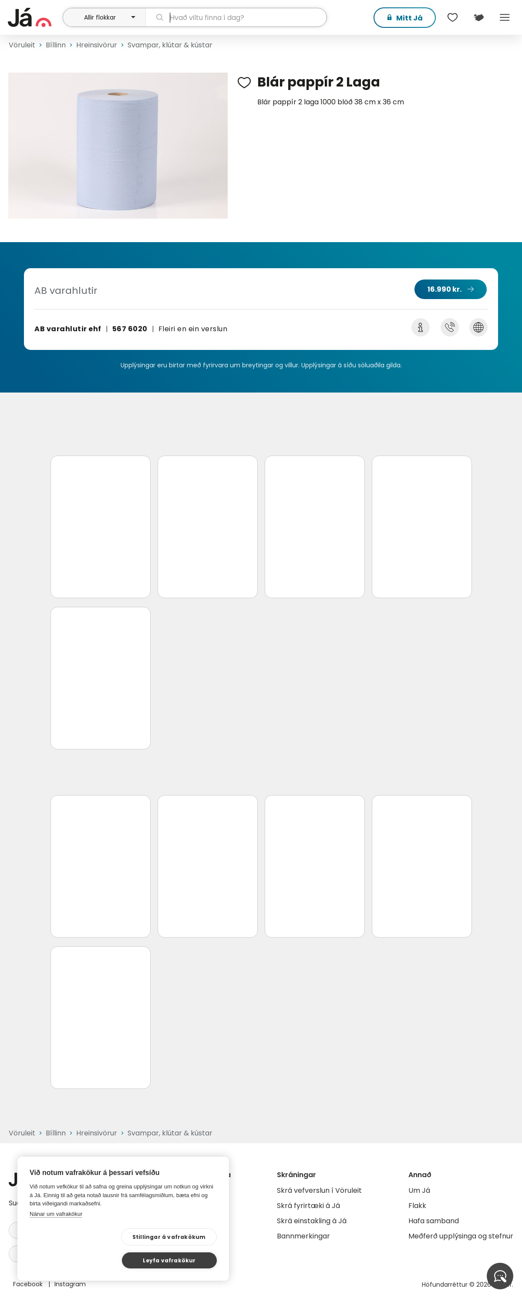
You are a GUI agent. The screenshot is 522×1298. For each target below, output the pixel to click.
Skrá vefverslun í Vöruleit (319, 1190)
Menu (504, 17)
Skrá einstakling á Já (312, 1221)
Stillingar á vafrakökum (86, 1260)
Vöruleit (22, 45)
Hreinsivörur (96, 45)
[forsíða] (34, 17)
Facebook (28, 1284)
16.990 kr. (444, 289)
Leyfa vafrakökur (174, 1259)
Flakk (417, 1206)
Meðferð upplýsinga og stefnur (460, 1236)
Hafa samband (433, 1221)
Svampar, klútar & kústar (170, 45)
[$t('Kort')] (478, 17)
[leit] (236, 17)
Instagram (70, 1284)
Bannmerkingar (303, 1236)
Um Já (419, 1190)
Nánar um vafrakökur (56, 1237)
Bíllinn (56, 45)
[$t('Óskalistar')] (452, 17)
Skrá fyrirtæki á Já (308, 1206)
